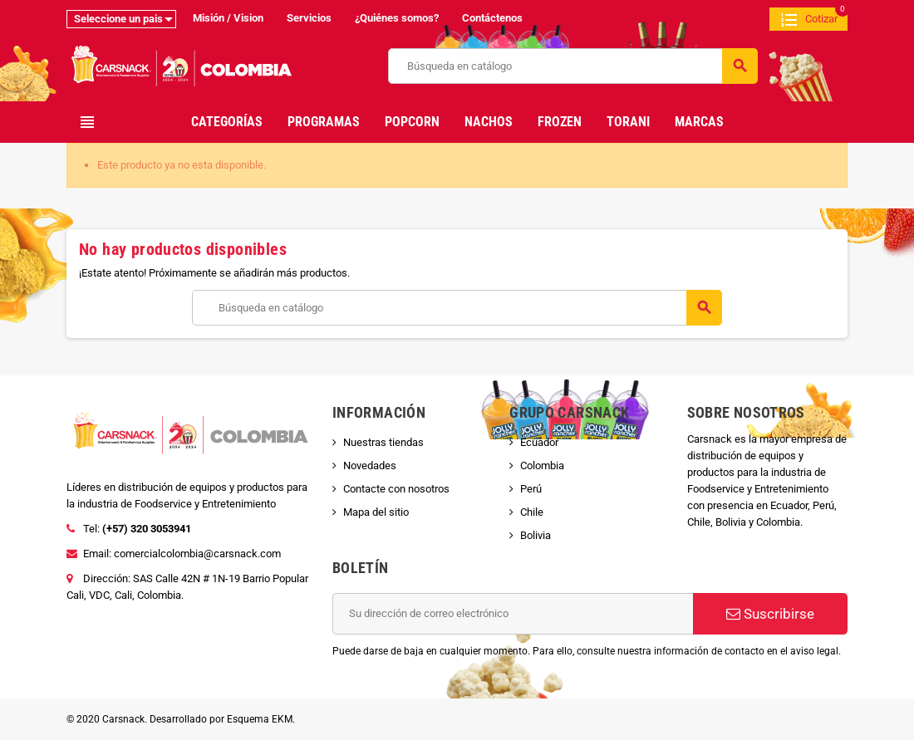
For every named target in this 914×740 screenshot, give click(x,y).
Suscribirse (770, 613)
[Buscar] (572, 66)
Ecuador (539, 442)
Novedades (369, 465)
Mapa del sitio (376, 512)
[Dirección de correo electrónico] (512, 614)
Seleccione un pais (118, 18)
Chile (531, 512)
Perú (531, 489)
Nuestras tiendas (383, 442)
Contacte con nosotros (396, 489)
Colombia (542, 465)
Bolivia (535, 535)
